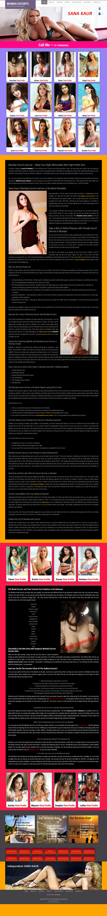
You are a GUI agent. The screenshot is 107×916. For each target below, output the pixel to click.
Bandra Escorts (24, 851)
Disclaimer (57, 895)
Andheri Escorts (11, 851)
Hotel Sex (50, 851)
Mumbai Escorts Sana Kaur (60, 899)
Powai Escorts (11, 858)
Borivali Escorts (89, 858)
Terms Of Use (50, 895)
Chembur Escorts (76, 858)
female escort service (44, 332)
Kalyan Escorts (63, 851)
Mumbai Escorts (18, 3)
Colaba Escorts (76, 851)
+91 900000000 (61, 45)
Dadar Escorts (50, 858)
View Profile (21, 80)
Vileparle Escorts (89, 851)
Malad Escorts (37, 858)
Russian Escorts (24, 858)
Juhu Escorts (37, 851)
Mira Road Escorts (63, 858)
